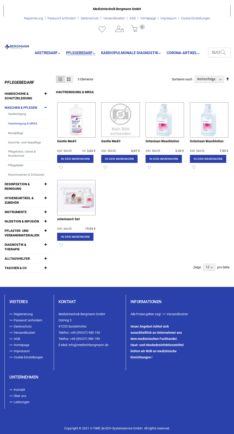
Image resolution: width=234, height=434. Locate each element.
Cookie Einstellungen (195, 18)
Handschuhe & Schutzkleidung (18, 96)
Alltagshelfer (17, 258)
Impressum (168, 18)
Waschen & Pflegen (21, 107)
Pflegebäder (16, 165)
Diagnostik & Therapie (15, 247)
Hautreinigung (17, 114)
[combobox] (219, 52)
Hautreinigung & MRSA (22, 123)
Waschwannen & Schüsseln (26, 174)
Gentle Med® (67, 141)
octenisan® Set (68, 219)
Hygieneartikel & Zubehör (19, 200)
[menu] (117, 53)
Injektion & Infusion (22, 221)
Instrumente (16, 212)
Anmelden (119, 29)
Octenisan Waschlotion (162, 141)
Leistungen (21, 402)
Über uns (20, 396)
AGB (132, 18)
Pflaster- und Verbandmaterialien (22, 233)
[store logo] (16, 47)
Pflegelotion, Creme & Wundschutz (22, 154)
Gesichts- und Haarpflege (24, 142)
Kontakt (19, 390)
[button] (61, 167)
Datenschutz (90, 18)
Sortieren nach (182, 79)
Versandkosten (114, 18)
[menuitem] (47, 53)
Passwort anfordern (62, 18)
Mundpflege (15, 133)
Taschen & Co (16, 268)
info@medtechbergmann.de (88, 345)
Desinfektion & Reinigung (17, 186)
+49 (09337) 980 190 (85, 332)
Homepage (148, 18)
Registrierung (33, 18)
